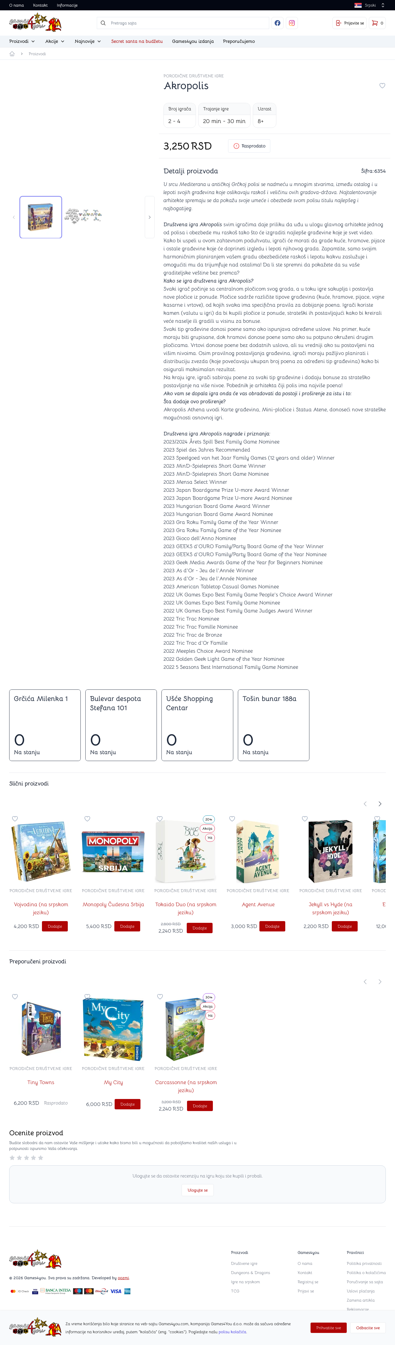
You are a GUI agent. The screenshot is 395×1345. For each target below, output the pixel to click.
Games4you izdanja (193, 41)
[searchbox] (183, 23)
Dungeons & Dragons (250, 1272)
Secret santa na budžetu (137, 41)
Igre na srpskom (245, 1281)
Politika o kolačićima (366, 1272)
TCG (235, 1291)
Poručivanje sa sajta (365, 1281)
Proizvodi (37, 53)
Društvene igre (244, 1263)
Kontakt (40, 5)
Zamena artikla (361, 1300)
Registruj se (308, 1281)
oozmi (123, 1277)
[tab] (41, 217)
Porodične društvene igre (193, 75)
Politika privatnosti (364, 1263)
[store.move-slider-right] (150, 217)
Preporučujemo (239, 41)
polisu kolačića (232, 1331)
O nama (16, 5)
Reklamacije (358, 1309)
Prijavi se (306, 1291)
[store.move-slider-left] (14, 217)
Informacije (67, 5)
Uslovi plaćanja (361, 1291)
